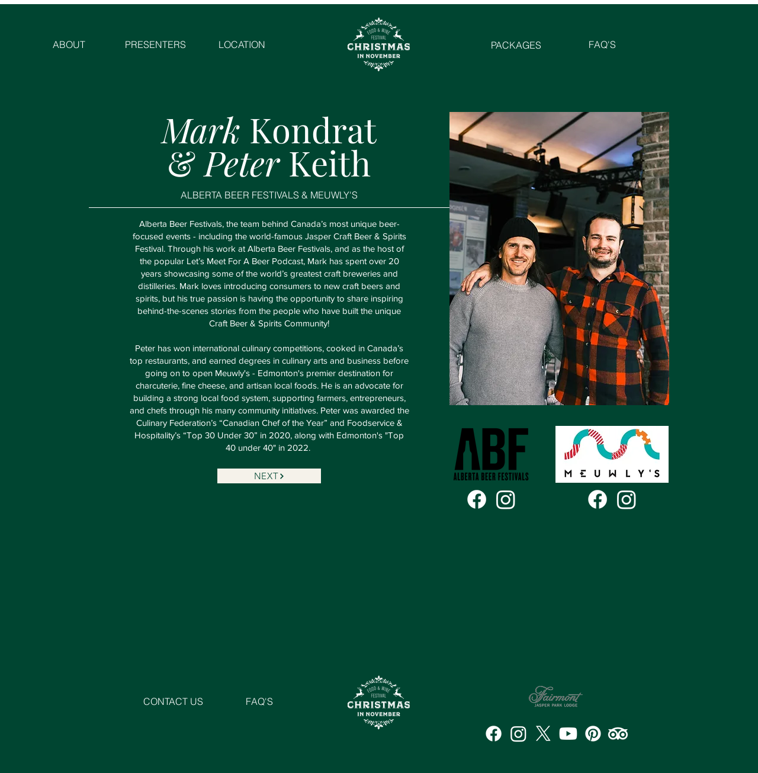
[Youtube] (568, 733)
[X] (543, 733)
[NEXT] (269, 476)
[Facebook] (476, 499)
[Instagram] (505, 499)
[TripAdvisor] (618, 733)
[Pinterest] (593, 733)
